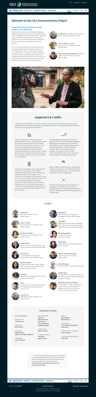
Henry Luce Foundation (24, 169)
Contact (75, 10)
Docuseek (84, 2)
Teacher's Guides (39, 10)
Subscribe (52, 10)
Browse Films (18, 10)
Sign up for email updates (80, 386)
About (69, 10)
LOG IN (70, 2)
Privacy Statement (48, 386)
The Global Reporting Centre (57, 139)
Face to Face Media (20, 139)
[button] (10, 10)
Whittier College (54, 167)
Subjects (28, 10)
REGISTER (76, 2)
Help (81, 10)
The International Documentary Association (62, 185)
